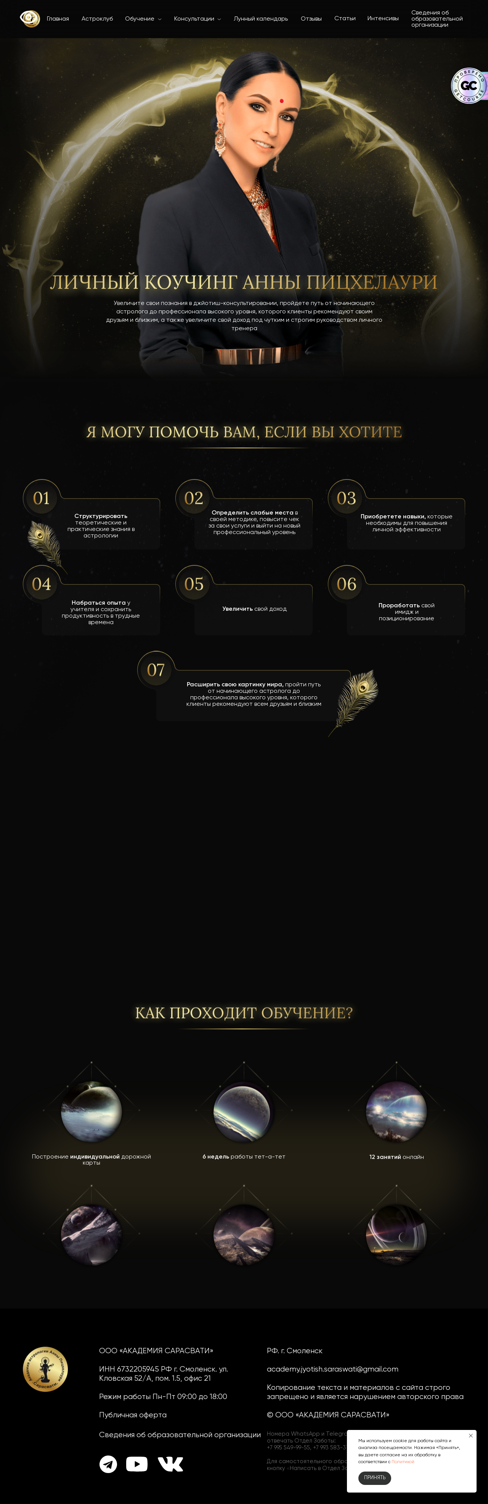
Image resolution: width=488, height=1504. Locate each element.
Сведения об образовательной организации (437, 19)
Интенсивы (383, 19)
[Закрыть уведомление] (471, 1435)
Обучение (139, 19)
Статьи (345, 19)
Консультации (194, 19)
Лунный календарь (261, 19)
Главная (58, 19)
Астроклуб (97, 19)
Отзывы (311, 19)
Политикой (403, 1462)
